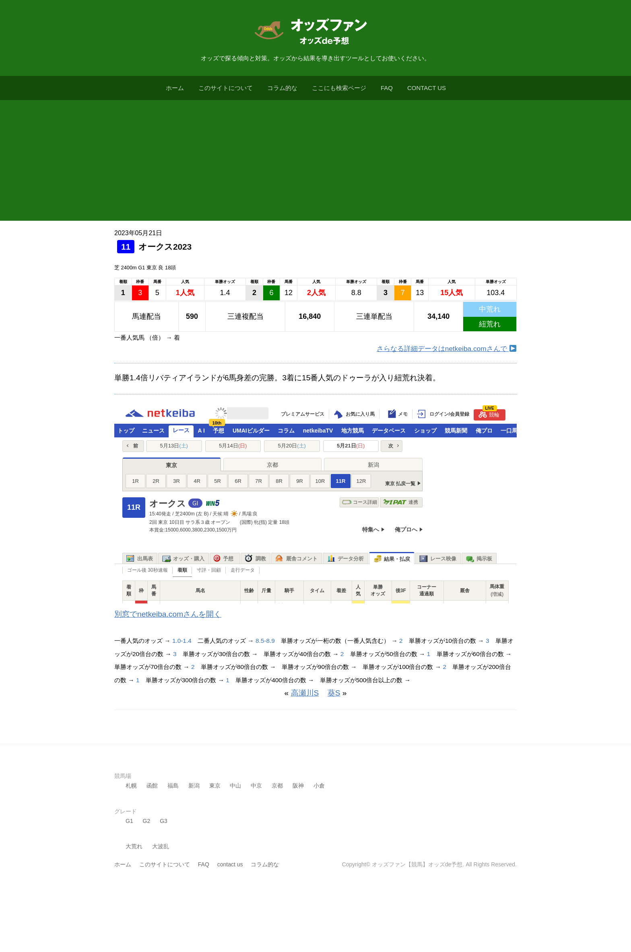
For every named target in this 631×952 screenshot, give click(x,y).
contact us (426, 87)
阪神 (298, 785)
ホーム (175, 87)
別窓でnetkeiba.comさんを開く (167, 614)
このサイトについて (225, 87)
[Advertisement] (315, 160)
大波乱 (160, 846)
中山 (235, 785)
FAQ (387, 87)
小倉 (319, 785)
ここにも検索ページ (339, 87)
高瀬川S (305, 693)
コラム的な (282, 87)
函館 (152, 785)
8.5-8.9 (265, 640)
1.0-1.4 (182, 640)
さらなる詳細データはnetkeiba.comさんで (446, 349)
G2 (147, 821)
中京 (256, 785)
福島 (173, 785)
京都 (277, 785)
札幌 (131, 785)
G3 (163, 821)
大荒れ (134, 846)
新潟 (194, 785)
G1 (129, 821)
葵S (334, 693)
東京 (215, 785)
